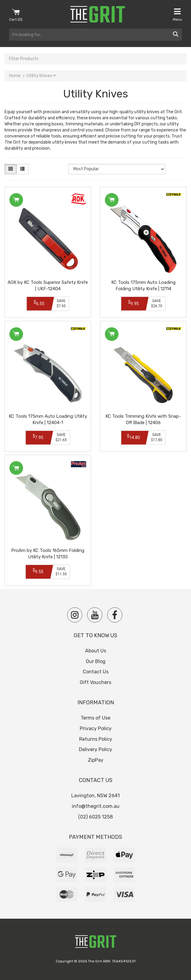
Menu (177, 14)
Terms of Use (95, 718)
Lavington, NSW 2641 (95, 795)
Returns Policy (95, 739)
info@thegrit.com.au (95, 806)
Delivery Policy (95, 749)
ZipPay (95, 760)
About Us (95, 651)
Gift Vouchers (95, 682)
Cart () (15, 14)
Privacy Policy (96, 728)
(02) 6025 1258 (95, 817)
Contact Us (96, 672)
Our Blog (96, 661)
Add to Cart (15, 200)
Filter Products (24, 58)
